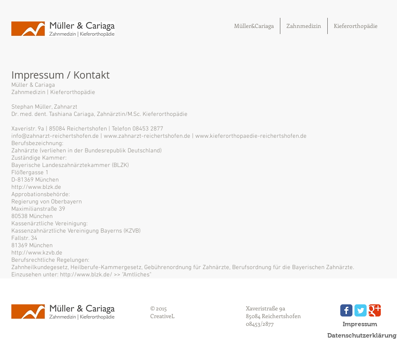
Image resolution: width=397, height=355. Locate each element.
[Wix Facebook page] (346, 310)
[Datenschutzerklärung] (362, 335)
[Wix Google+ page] (375, 310)
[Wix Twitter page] (360, 310)
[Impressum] (360, 324)
